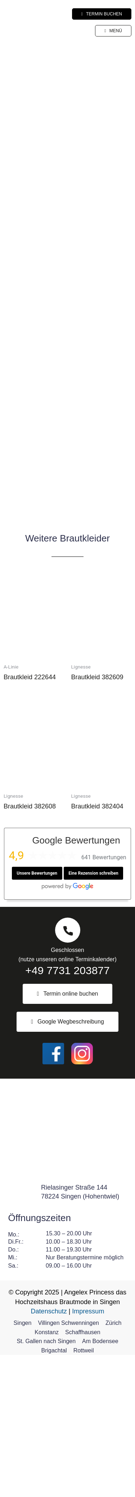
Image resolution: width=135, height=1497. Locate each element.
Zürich (113, 1465)
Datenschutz (49, 1453)
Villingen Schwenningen (68, 1465)
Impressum (88, 1453)
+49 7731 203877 (67, 1112)
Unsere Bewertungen (37, 1015)
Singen (23, 1465)
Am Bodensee (100, 1483)
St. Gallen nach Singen (46, 1483)
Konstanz (47, 1474)
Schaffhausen (82, 1474)
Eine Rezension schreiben (93, 1015)
